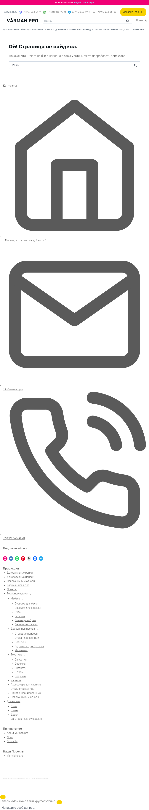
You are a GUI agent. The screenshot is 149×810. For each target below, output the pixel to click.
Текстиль (16, 655)
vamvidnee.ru (10, 12)
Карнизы (16, 681)
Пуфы (18, 612)
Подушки (20, 677)
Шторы (19, 672)
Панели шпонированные (26, 693)
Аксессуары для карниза (26, 685)
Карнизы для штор (89, 29)
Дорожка (20, 664)
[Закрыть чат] (59, 802)
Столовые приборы (26, 634)
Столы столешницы (22, 689)
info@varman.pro (13, 389)
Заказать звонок (133, 12)
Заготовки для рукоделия (26, 719)
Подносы (20, 642)
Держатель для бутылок (29, 646)
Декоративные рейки (15, 29)
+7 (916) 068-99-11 (30, 12)
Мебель (15, 598)
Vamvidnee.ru (15, 756)
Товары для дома (17, 593)
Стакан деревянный (27, 638)
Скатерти (20, 668)
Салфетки (21, 660)
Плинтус (105, 29)
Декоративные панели (39, 29)
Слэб (14, 707)
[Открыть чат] (3, 797)
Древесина (13, 702)
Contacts (12, 742)
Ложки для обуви (25, 620)
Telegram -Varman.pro (83, 2)
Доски (14, 715)
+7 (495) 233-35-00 (104, 12)
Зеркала (20, 616)
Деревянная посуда (23, 629)
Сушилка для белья (26, 604)
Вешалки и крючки (26, 624)
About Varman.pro (17, 734)
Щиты (14, 711)
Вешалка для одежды (28, 608)
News (10, 738)
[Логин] (141, 20)
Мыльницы (21, 651)
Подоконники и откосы (65, 29)
